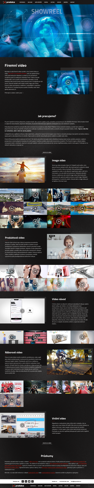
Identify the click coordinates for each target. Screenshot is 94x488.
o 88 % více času (33, 462)
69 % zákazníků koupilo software (59, 464)
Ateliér (59, 2)
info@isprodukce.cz (76, 481)
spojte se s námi (47, 152)
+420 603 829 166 (64, 481)
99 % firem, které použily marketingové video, (54, 468)
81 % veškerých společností (77, 462)
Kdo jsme (30, 2)
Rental (46, 2)
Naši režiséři (38, 2)
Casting (53, 2)
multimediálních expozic (48, 473)
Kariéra (66, 2)
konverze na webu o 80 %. (12, 468)
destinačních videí (33, 473)
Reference (22, 2)
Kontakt (72, 2)
